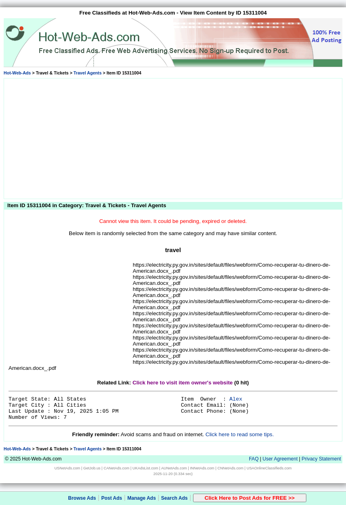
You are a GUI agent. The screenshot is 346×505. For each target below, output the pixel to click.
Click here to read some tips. (240, 434)
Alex (235, 399)
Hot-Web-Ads (17, 72)
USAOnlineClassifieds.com (268, 468)
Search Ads (174, 498)
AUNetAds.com (174, 468)
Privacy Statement (321, 459)
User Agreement (280, 459)
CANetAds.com (116, 468)
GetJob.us (92, 468)
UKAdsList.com (145, 468)
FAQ (254, 459)
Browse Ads (82, 498)
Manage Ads (141, 498)
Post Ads (111, 498)
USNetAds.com (67, 468)
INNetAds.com (202, 468)
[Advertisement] (173, 137)
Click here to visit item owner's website (182, 383)
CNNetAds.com (230, 468)
